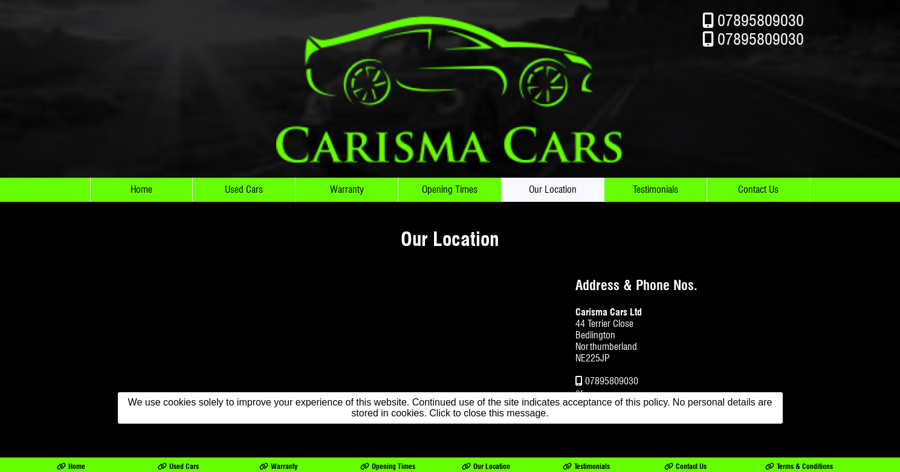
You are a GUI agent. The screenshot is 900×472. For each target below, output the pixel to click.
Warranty (347, 189)
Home (141, 189)
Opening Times (450, 189)
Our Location (553, 189)
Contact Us (758, 189)
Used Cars (244, 189)
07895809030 (760, 20)
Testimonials (655, 189)
